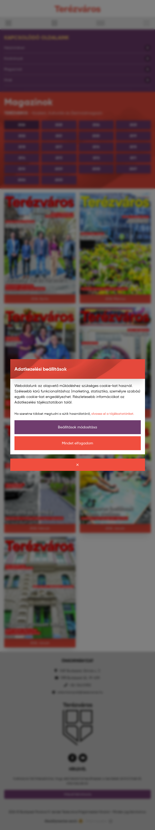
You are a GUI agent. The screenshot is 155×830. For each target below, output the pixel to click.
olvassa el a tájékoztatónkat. (112, 414)
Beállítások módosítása (77, 427)
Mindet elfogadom (77, 443)
